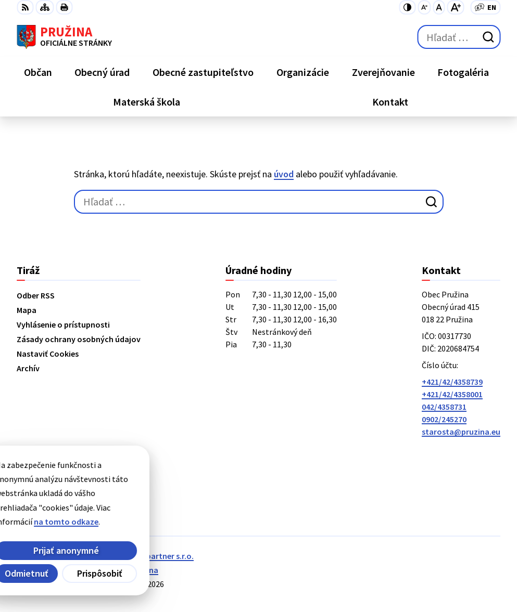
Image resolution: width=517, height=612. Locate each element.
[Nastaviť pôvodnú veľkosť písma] (439, 7)
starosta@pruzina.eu (461, 431)
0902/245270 (444, 419)
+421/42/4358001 (452, 394)
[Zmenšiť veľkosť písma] (424, 7)
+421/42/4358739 (452, 381)
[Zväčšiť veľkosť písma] (455, 7)
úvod (284, 174)
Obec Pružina (134, 570)
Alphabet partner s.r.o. (152, 556)
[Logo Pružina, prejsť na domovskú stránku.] (64, 37)
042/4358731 (444, 406)
